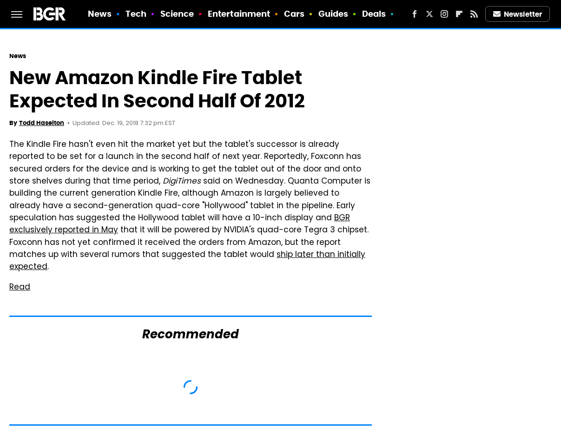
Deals (374, 13)
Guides (333, 13)
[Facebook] (414, 14)
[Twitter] (429, 14)
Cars (294, 13)
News (100, 13)
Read (19, 287)
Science (177, 13)
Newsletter (517, 14)
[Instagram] (444, 14)
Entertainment (239, 13)
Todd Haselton (41, 123)
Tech (135, 13)
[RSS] (474, 14)
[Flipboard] (459, 14)
